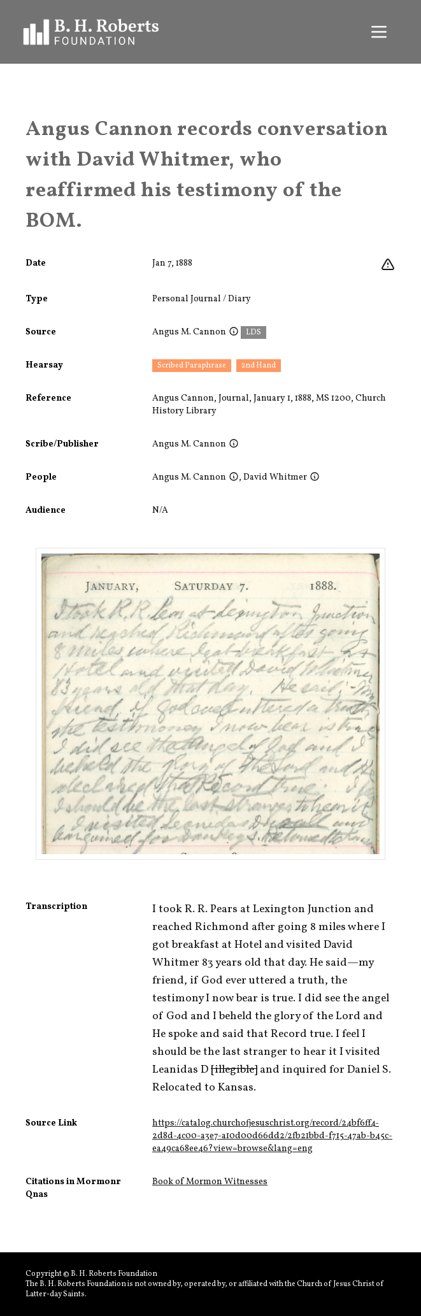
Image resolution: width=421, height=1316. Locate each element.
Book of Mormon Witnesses (210, 1182)
